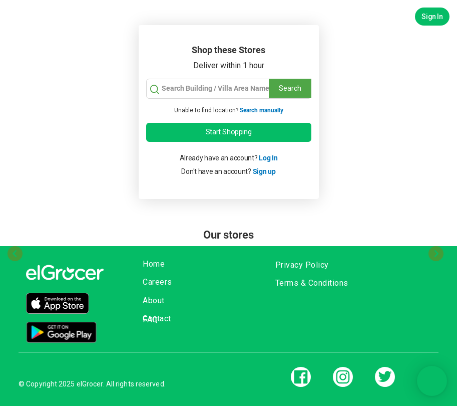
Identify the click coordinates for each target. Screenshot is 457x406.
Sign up (264, 171)
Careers (157, 282)
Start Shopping (228, 131)
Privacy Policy (302, 265)
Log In (268, 158)
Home (154, 264)
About (154, 300)
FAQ (150, 319)
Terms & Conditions (311, 283)
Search (290, 88)
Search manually (261, 110)
